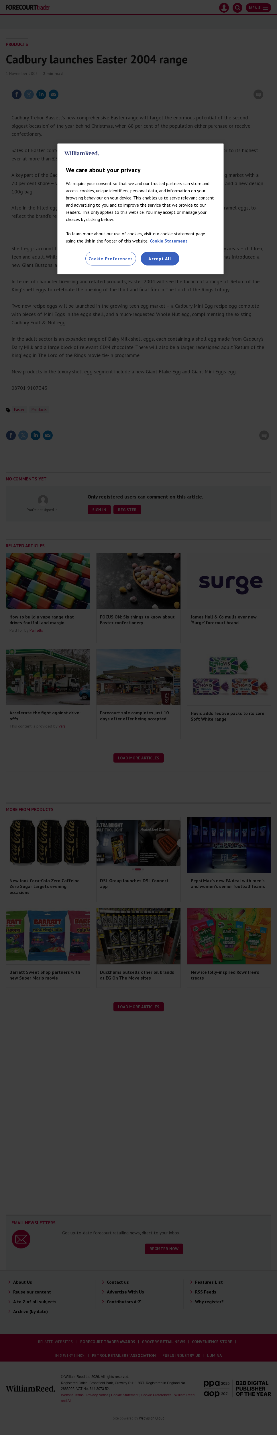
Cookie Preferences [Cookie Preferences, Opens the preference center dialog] (111, 258)
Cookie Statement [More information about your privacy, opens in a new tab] (168, 241)
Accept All (159, 258)
